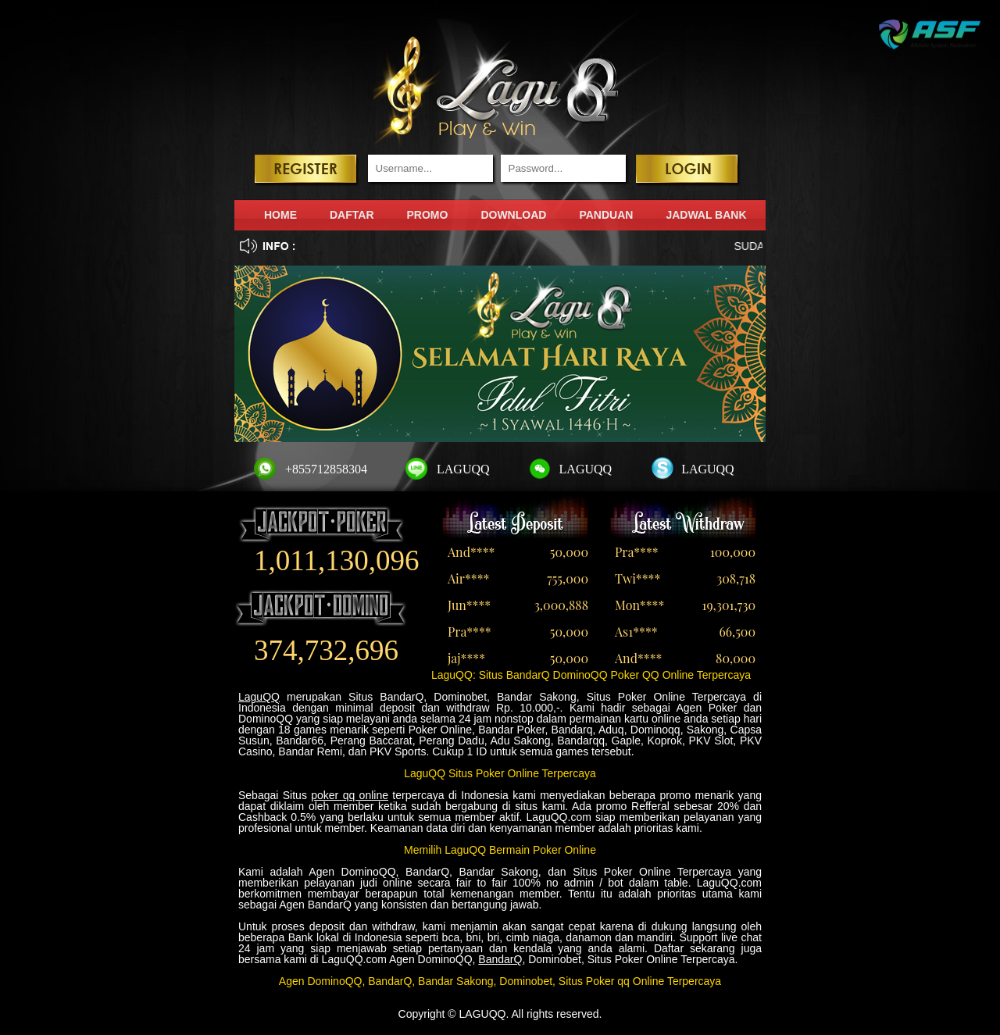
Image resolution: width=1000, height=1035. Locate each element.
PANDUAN (606, 215)
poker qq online (349, 795)
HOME (280, 215)
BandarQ (500, 959)
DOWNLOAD (513, 215)
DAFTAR (352, 215)
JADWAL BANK (706, 215)
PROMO (427, 215)
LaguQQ (259, 697)
